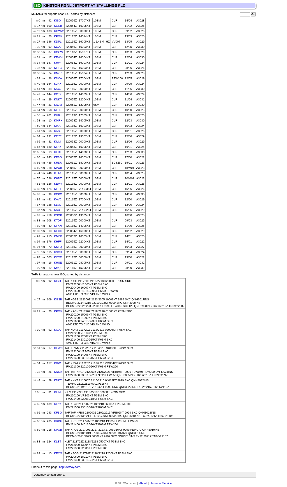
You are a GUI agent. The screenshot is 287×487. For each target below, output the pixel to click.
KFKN (58, 225)
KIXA (57, 125)
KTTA (57, 173)
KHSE (58, 262)
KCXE (58, 257)
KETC (58, 68)
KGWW (58, 31)
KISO (57, 20)
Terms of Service (161, 483)
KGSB (58, 25)
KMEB (58, 236)
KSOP (58, 215)
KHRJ (58, 115)
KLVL (57, 204)
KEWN (58, 57)
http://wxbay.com (69, 467)
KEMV (58, 183)
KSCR (58, 252)
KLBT (57, 189)
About (143, 483)
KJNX (57, 83)
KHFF (58, 241)
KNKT (58, 99)
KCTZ (58, 94)
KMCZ (58, 73)
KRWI (58, 62)
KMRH (58, 120)
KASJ (57, 131)
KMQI (57, 267)
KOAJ (58, 46)
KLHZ (57, 110)
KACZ (58, 89)
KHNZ (58, 178)
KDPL (58, 41)
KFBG (58, 157)
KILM (57, 141)
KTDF (58, 220)
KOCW (58, 52)
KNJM (58, 104)
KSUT (58, 210)
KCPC (58, 194)
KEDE (58, 152)
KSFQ (58, 246)
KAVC (58, 199)
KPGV (58, 36)
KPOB (58, 167)
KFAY (57, 146)
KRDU (58, 162)
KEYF (58, 136)
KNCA (58, 78)
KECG (58, 231)
